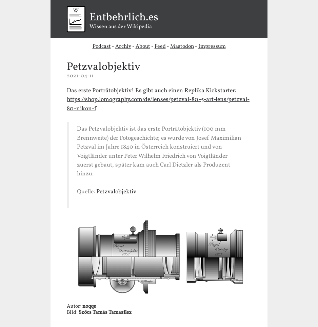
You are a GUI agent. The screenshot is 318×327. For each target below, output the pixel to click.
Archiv (123, 46)
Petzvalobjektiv (103, 67)
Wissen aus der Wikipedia (159, 21)
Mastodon (182, 46)
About (143, 46)
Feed (160, 46)
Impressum (212, 46)
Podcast (102, 46)
